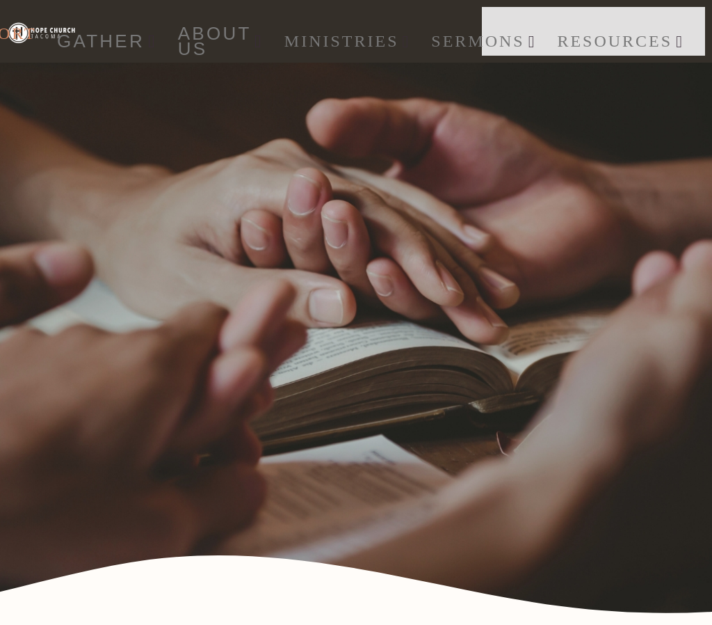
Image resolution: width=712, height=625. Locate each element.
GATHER (107, 41)
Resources (620, 41)
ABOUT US (221, 42)
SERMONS (483, 41)
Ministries (347, 41)
